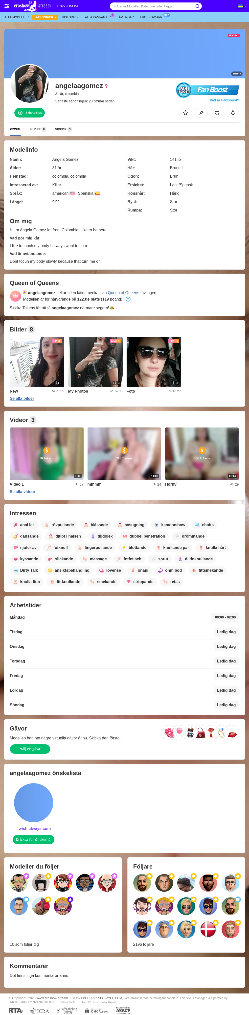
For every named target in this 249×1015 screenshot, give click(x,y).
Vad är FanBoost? (224, 100)
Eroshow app (152, 17)
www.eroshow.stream (52, 998)
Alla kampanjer (99, 17)
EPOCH (86, 998)
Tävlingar (125, 17)
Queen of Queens (123, 293)
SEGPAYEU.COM (110, 998)
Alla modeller (16, 17)
